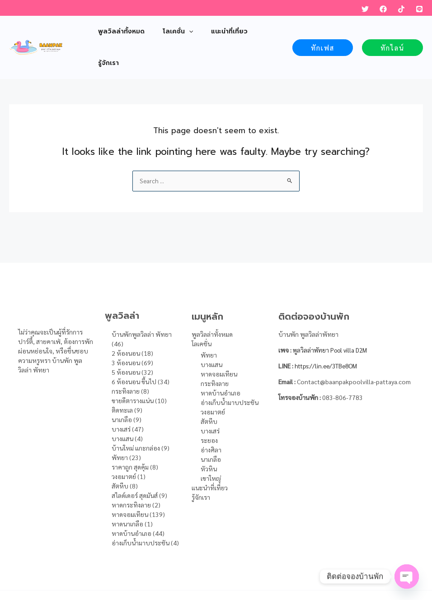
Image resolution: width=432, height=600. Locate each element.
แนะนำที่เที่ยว (210, 456)
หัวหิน (209, 437)
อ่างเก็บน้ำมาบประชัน (229, 371)
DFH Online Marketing (305, 573)
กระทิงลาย (215, 352)
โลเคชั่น (201, 313)
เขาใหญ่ (211, 447)
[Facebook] (383, 9)
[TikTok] (401, 9)
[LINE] (419, 9)
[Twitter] (365, 9)
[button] (322, 31)
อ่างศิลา (211, 418)
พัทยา (209, 324)
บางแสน (211, 333)
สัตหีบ (209, 390)
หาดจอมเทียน (219, 343)
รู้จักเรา (201, 466)
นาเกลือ (211, 428)
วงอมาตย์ (213, 381)
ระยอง (209, 409)
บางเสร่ (210, 399)
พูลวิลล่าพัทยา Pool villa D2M (333, 319)
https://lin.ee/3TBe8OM (328, 335)
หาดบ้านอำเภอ (220, 362)
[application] (181, 31)
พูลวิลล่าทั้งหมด (212, 303)
